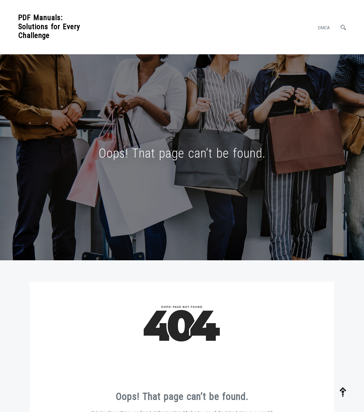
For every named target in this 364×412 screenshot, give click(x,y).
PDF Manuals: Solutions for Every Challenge (49, 26)
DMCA (324, 27)
